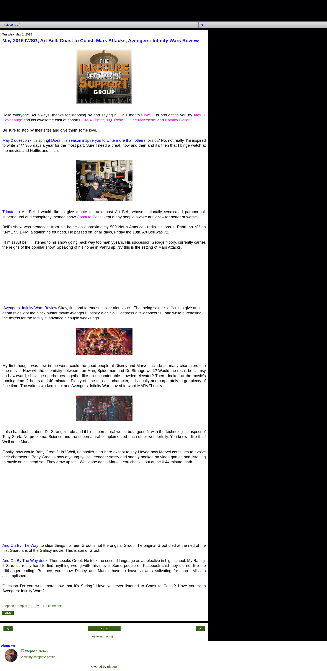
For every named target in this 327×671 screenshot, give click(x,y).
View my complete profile (38, 657)
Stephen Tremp (36, 651)
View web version (104, 637)
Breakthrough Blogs (38, 13)
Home (104, 628)
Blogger (112, 666)
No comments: (53, 606)
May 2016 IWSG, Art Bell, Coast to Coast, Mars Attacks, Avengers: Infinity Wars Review (100, 40)
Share (8, 612)
